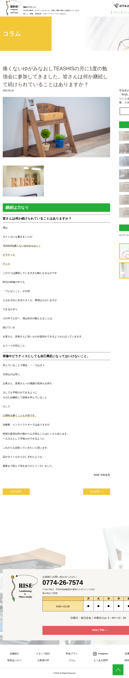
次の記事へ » (98, 491)
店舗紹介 (14, 653)
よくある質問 (100, 660)
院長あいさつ (14, 660)
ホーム (117, 12)
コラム (72, 660)
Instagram (101, 653)
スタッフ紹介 (43, 653)
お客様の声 (43, 660)
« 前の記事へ (14, 491)
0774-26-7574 (65, 583)
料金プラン (72, 653)
